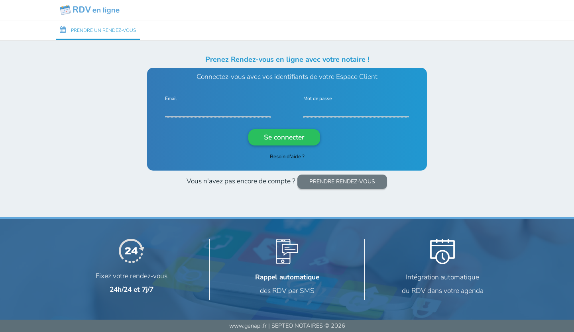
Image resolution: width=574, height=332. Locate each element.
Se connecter (284, 137)
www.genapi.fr (248, 326)
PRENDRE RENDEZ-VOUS (342, 181)
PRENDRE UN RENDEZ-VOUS (98, 29)
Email (171, 98)
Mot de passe (317, 98)
